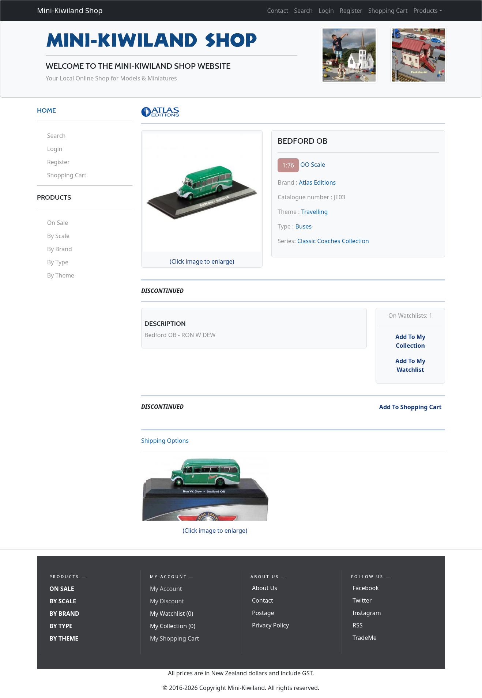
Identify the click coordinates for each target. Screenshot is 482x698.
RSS (358, 625)
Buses (303, 226)
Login (326, 11)
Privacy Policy (270, 625)
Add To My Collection (410, 341)
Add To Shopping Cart (410, 407)
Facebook (366, 588)
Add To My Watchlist (410, 365)
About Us (264, 588)
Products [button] (425, 11)
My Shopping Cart (174, 638)
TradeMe (365, 638)
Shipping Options (165, 441)
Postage (263, 613)
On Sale (57, 223)
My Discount (167, 601)
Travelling (314, 212)
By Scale (58, 236)
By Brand (59, 249)
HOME (46, 110)
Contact (277, 11)
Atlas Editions (317, 182)
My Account (166, 589)
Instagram (367, 613)
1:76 (288, 165)
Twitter (362, 600)
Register (351, 11)
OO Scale (312, 165)
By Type (57, 262)
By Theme (61, 275)
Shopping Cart (388, 11)
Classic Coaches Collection (333, 241)
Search (303, 11)
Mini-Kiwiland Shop (70, 10)
